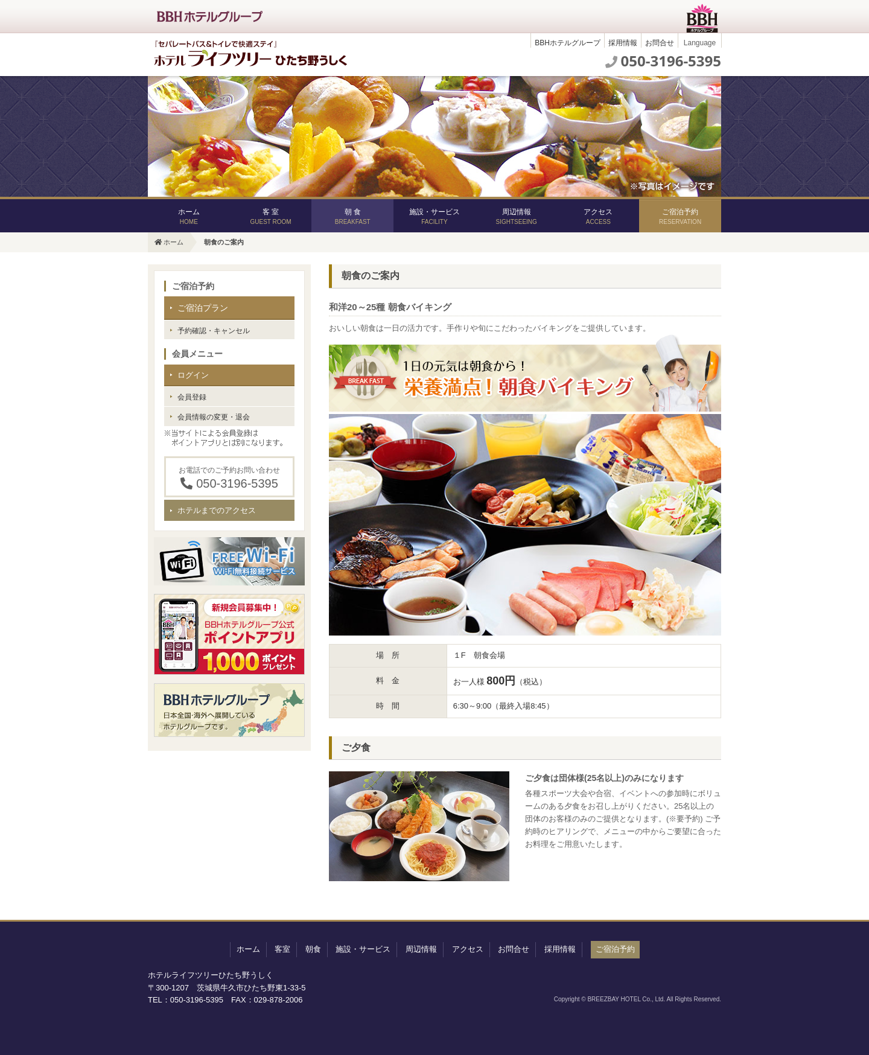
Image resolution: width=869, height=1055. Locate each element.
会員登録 (191, 397)
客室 (282, 949)
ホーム (189, 216)
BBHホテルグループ (567, 43)
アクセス (598, 216)
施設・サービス (434, 216)
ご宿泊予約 (680, 216)
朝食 (313, 949)
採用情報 (622, 43)
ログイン (193, 375)
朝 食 (353, 216)
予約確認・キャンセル (213, 331)
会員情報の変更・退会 (213, 417)
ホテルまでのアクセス (216, 510)
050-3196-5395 (671, 61)
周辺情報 (515, 216)
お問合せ (659, 43)
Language (700, 43)
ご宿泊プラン (202, 308)
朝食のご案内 (224, 242)
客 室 (270, 216)
